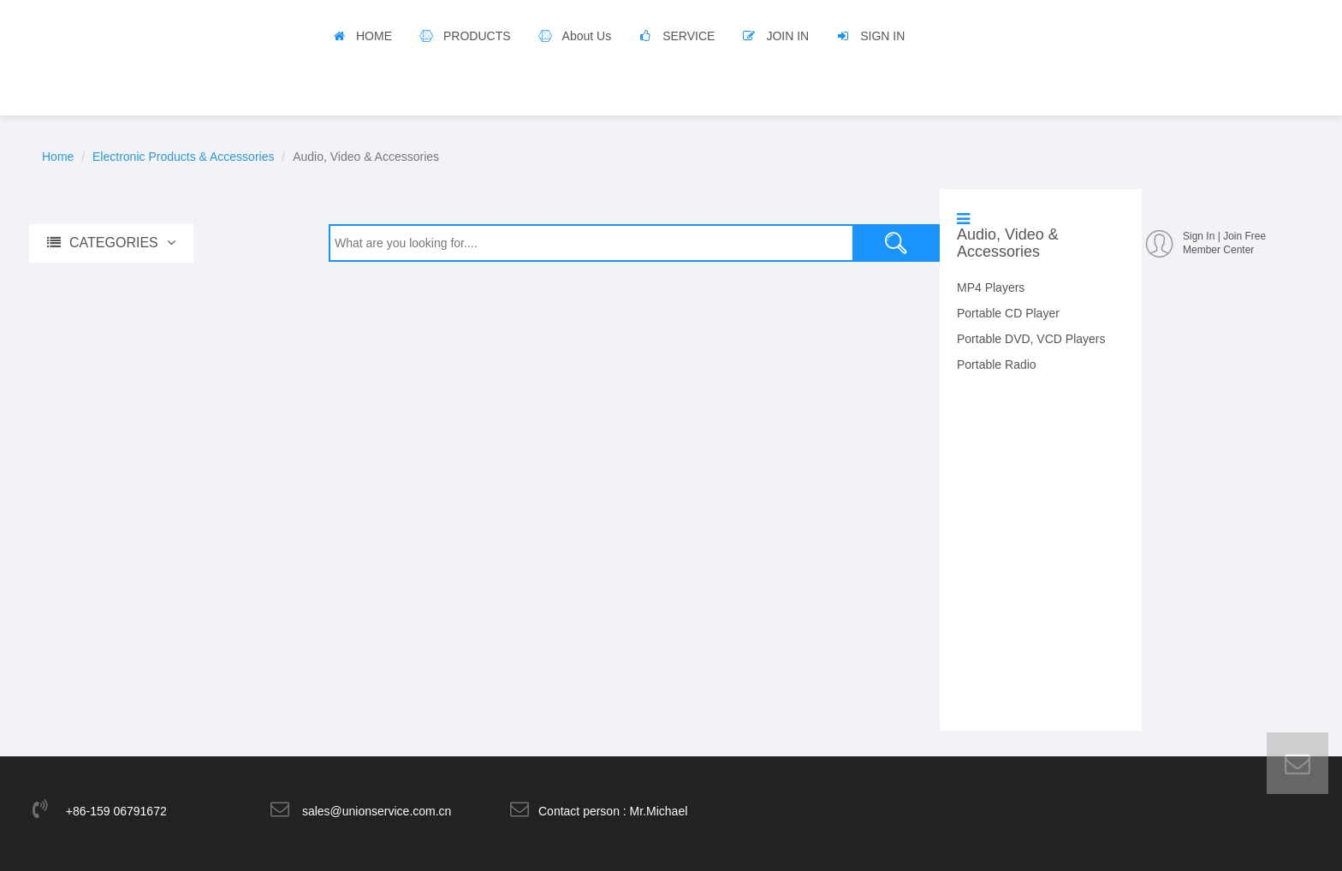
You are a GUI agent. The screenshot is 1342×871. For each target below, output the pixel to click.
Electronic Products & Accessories (183, 156)
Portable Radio (996, 364)
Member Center (1218, 250)
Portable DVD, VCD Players (1031, 339)
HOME (374, 36)
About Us (587, 36)
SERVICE (688, 36)
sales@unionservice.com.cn (377, 811)
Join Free (1244, 236)
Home (58, 156)
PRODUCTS (477, 36)
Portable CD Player (1008, 313)
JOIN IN (787, 36)
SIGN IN (882, 36)
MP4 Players (990, 287)
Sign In (1198, 236)
